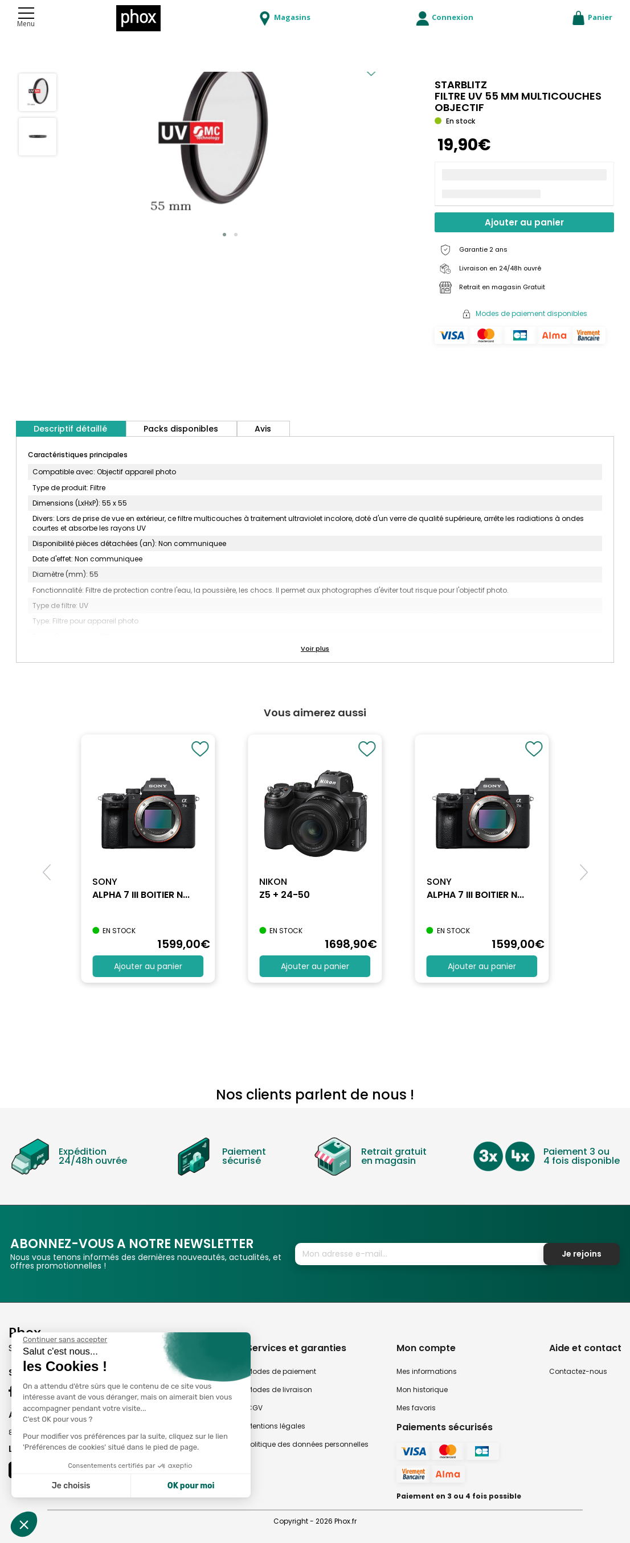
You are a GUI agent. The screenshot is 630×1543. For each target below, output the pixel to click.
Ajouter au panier (524, 222)
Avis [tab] (263, 428)
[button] (224, 234)
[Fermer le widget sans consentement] (65, 1339)
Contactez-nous (578, 1371)
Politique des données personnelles (308, 1444)
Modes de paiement (281, 1371)
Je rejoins (582, 1253)
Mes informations (426, 1371)
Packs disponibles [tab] (181, 428)
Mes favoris (416, 1408)
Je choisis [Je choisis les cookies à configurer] (71, 1486)
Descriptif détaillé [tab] (70, 428)
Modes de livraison (279, 1389)
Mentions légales (276, 1426)
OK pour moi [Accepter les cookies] (191, 1486)
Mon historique (422, 1389)
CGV (255, 1408)
